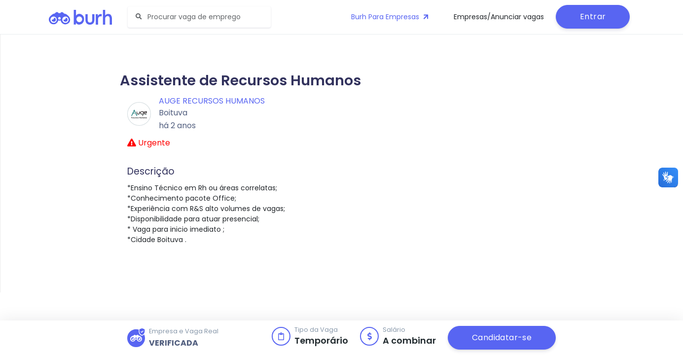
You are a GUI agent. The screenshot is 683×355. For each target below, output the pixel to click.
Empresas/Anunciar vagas (499, 17)
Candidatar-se (502, 337)
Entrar (593, 16)
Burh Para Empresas (391, 17)
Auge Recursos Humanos (212, 100)
